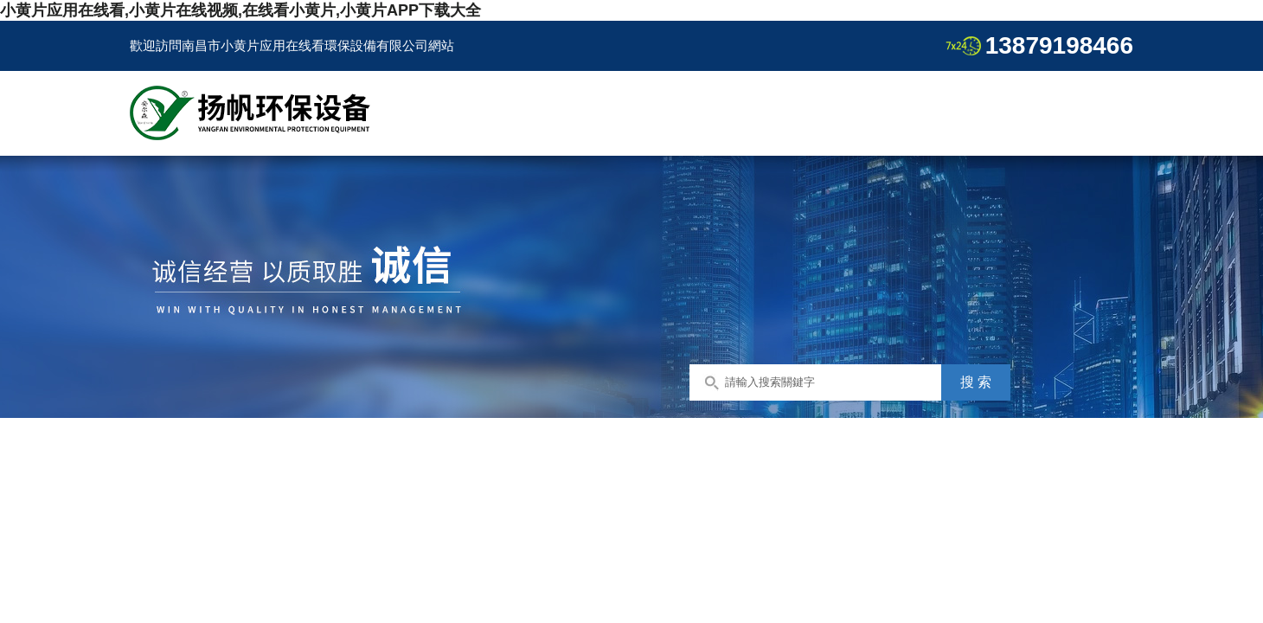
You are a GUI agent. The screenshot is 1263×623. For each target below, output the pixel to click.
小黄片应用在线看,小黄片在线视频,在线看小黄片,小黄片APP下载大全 (240, 10)
